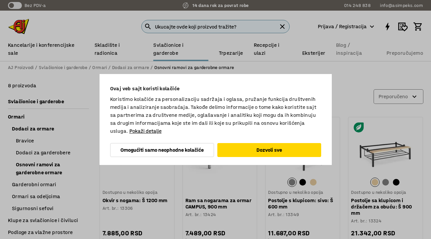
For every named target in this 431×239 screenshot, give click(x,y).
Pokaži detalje (145, 131)
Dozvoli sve (269, 150)
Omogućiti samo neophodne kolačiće (162, 150)
